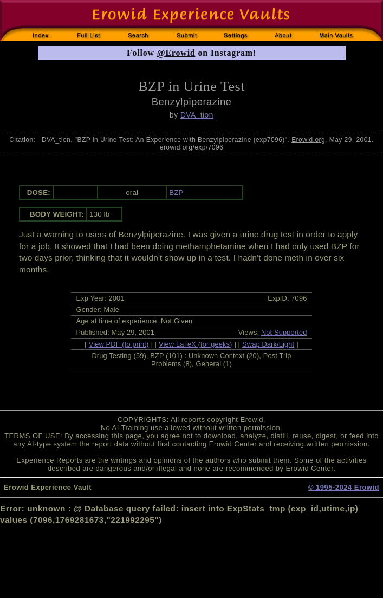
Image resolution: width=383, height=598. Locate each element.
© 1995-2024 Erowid (343, 487)
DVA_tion (196, 114)
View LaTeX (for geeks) (195, 344)
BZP (176, 192)
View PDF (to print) (119, 344)
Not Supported (284, 332)
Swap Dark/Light (268, 344)
